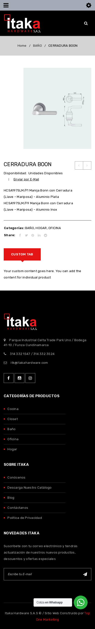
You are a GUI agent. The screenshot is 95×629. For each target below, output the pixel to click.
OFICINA (54, 228)
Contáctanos (17, 508)
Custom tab (22, 254)
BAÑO (37, 45)
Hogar (12, 449)
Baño (11, 429)
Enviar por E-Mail (26, 179)
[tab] (22, 254)
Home (22, 45)
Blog (10, 497)
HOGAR (41, 228)
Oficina (13, 439)
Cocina (13, 409)
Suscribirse (85, 574)
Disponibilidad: (15, 173)
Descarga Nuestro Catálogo (29, 487)
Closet (12, 419)
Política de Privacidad (24, 518)
